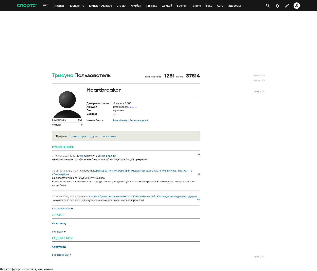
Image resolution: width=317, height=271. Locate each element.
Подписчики (108, 136)
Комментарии (78, 136)
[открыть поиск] (268, 5)
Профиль (61, 136)
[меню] (46, 6)
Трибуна (62, 75)
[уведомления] (277, 5)
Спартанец (59, 223)
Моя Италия (120, 120)
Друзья (94, 136)
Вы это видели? (139, 120)
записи (83, 155)
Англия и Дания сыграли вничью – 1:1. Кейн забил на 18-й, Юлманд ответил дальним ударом (143, 196)
